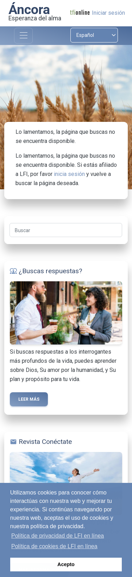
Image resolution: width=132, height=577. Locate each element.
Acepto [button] (66, 564)
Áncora (29, 9)
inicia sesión (69, 174)
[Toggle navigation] (23, 36)
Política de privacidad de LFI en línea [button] (57, 536)
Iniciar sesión (108, 12)
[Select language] (94, 35)
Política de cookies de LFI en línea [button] (54, 546)
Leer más (28, 399)
